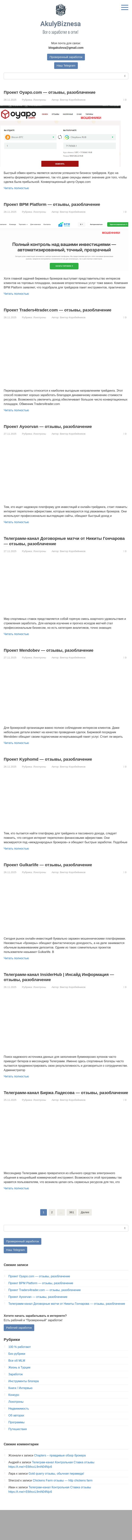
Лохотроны (39, 100)
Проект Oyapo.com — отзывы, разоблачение (57, 92)
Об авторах (16, 1426)
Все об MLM (16, 1372)
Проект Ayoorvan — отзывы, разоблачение (55, 432)
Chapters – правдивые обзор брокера (60, 1466)
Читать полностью (16, 188)
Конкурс (13, 1406)
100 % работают (19, 1358)
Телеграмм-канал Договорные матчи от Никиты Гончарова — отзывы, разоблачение (61, 546)
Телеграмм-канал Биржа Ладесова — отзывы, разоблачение (59, 1100)
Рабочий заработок (19, 1338)
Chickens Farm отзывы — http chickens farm (63, 1492)
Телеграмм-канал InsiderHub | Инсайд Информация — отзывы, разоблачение (65, 982)
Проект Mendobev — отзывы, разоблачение (56, 655)
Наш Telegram (66, 65)
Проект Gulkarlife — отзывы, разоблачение (55, 870)
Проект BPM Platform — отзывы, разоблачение (60, 204)
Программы (16, 1433)
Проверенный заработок (66, 57)
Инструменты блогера (23, 1392)
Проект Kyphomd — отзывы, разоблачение (55, 764)
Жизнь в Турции (19, 1378)
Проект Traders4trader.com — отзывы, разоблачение (49, 312)
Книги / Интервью (20, 1399)
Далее (85, 1223)
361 (71, 1223)
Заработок (15, 1385)
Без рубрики (16, 1365)
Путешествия (17, 1440)
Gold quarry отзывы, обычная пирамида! (56, 1485)
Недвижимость (18, 1420)
